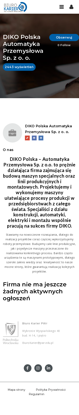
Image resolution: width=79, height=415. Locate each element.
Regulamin (36, 394)
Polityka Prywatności (51, 389)
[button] (71, 6)
